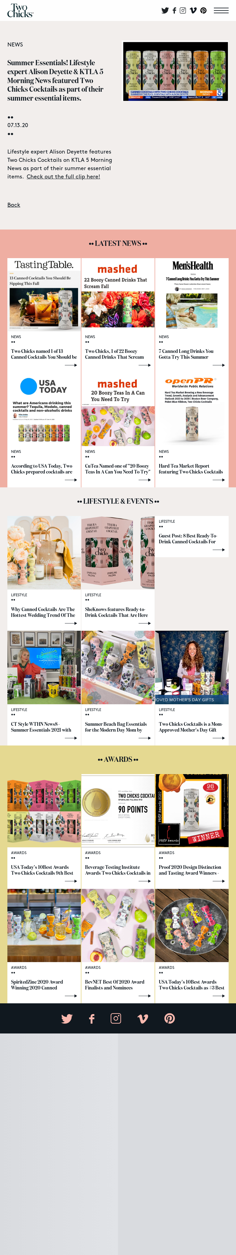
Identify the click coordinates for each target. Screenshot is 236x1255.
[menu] (221, 10)
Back (13, 205)
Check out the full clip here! (63, 176)
